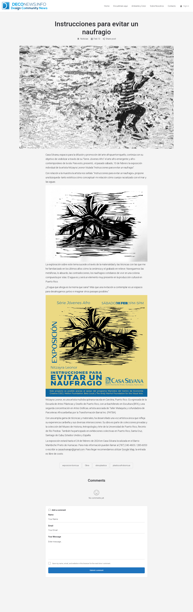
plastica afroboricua (121, 465)
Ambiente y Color (139, 6)
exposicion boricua (70, 465)
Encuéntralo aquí (120, 6)
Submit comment (96, 570)
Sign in (186, 6)
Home (106, 6)
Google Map (128, 449)
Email (50, 526)
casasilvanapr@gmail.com (71, 449)
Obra (87, 465)
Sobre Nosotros (157, 6)
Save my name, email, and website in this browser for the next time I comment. (81, 563)
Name (50, 515)
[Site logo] (25, 6)
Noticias (82, 39)
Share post (109, 39)
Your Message (54, 537)
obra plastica (101, 465)
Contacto (172, 6)
